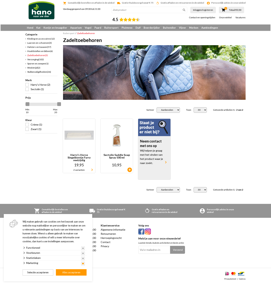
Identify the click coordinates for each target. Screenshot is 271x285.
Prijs (28, 99)
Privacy (105, 247)
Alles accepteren (71, 272)
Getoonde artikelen (228, 111)
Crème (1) (36, 125)
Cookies (242, 280)
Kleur (28, 121)
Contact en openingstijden (202, 17)
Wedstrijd (33, 69)
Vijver (182, 27)
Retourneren (108, 235)
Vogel (88, 27)
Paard (97, 27)
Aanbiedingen (209, 27)
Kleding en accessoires (41, 40)
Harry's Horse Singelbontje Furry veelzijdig (79, 159)
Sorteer (150, 111)
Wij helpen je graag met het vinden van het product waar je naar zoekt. (151, 158)
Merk (28, 81)
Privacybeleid (230, 280)
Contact (105, 243)
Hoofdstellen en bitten (40, 52)
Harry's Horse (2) (40, 86)
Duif (138, 27)
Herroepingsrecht (111, 239)
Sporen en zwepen (38, 64)
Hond (30, 27)
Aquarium (76, 27)
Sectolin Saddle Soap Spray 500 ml (117, 157)
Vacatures (240, 17)
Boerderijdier (152, 27)
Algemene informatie (113, 230)
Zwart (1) (36, 130)
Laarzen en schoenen (39, 44)
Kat (38, 27)
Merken (193, 27)
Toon (188, 111)
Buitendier (169, 27)
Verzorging (35, 60)
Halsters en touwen (39, 48)
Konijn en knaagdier (55, 27)
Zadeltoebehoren (37, 56)
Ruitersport (111, 27)
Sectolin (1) (37, 90)
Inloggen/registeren (203, 9)
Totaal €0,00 (235, 10)
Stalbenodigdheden (39, 73)
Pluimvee (127, 27)
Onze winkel (225, 17)
